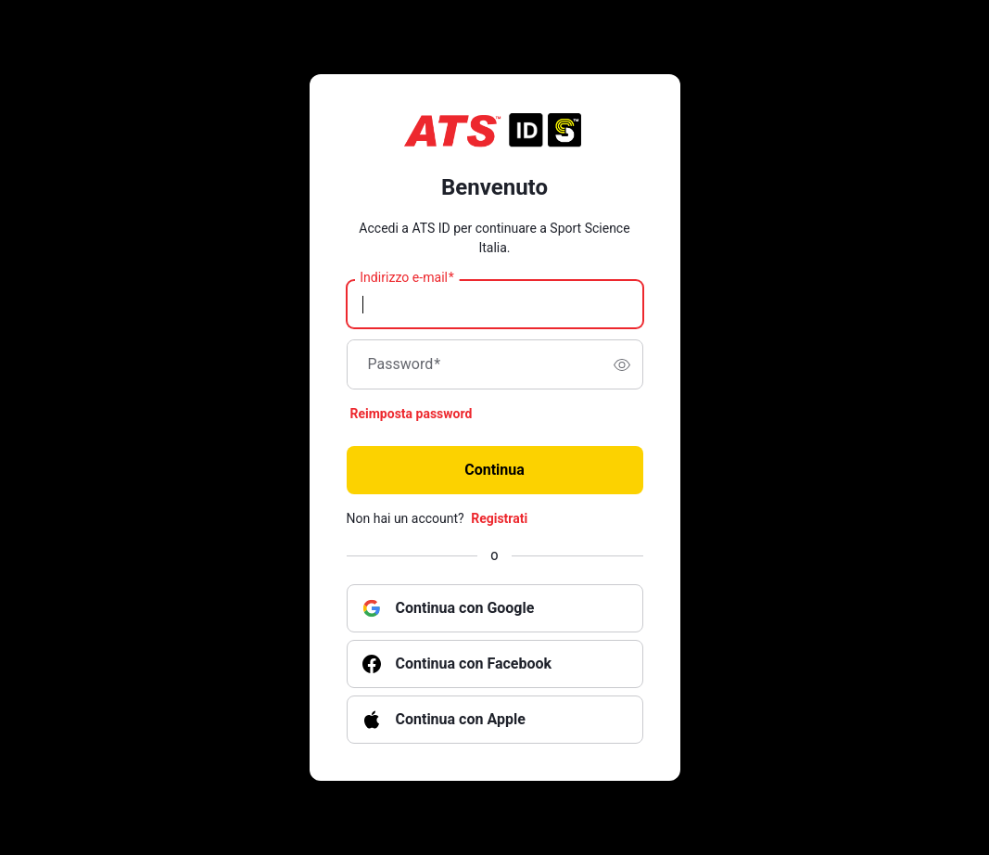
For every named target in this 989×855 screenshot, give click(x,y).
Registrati (499, 518)
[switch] (622, 364)
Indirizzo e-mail (407, 278)
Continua (494, 470)
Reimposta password (411, 413)
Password (404, 364)
